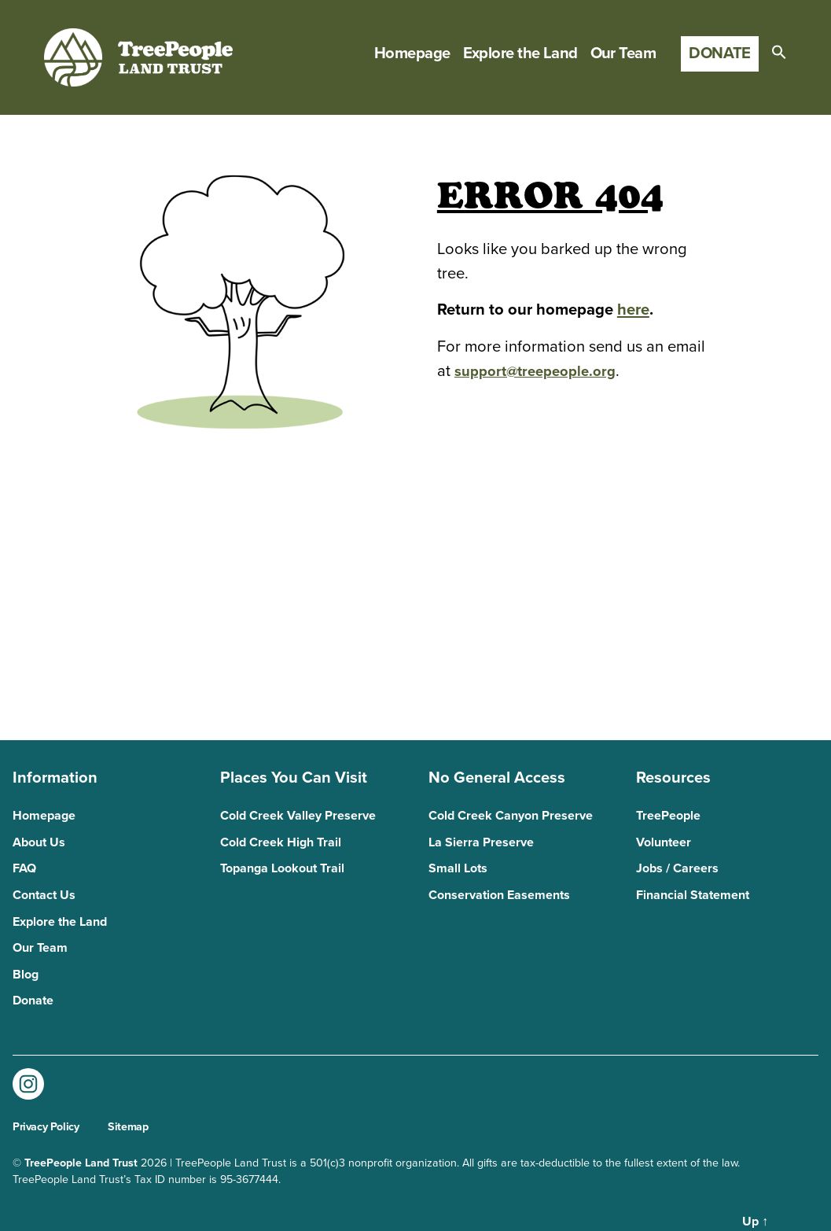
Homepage (412, 53)
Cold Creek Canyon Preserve (510, 816)
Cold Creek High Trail (280, 842)
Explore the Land (520, 53)
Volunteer (663, 842)
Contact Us (44, 895)
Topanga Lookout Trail (282, 868)
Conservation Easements (499, 895)
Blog (26, 974)
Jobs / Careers (677, 868)
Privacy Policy (46, 1126)
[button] (779, 52)
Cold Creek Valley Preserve (298, 816)
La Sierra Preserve (481, 842)
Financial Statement (692, 895)
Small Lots (457, 868)
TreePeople (668, 816)
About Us (39, 842)
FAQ (24, 868)
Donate (720, 53)
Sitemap (128, 1126)
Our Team (623, 53)
